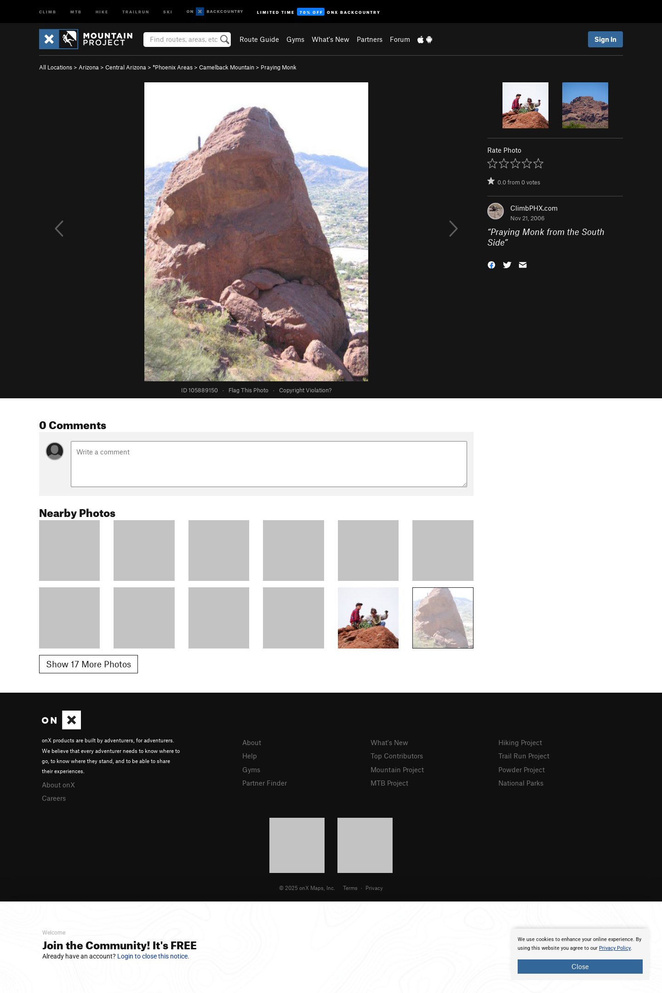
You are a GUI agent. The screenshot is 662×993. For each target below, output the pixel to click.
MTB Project (389, 783)
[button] (491, 263)
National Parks (520, 783)
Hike (102, 11)
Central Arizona (125, 67)
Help (249, 756)
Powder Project (521, 769)
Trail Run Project (523, 756)
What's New (330, 39)
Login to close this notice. (153, 956)
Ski (168, 11)
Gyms (295, 39)
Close (580, 966)
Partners (369, 39)
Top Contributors (397, 756)
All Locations (55, 67)
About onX (58, 785)
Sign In (605, 39)
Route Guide (259, 39)
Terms (350, 887)
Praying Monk (279, 67)
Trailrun (135, 11)
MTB (76, 11)
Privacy (374, 887)
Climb (48, 11)
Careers (54, 798)
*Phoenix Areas (173, 67)
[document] (580, 954)
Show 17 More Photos (88, 664)
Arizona (89, 67)
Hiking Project (520, 742)
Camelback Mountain (226, 67)
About (251, 742)
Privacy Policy (615, 948)
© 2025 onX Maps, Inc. (307, 887)
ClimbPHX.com (534, 208)
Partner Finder (264, 783)
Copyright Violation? (305, 390)
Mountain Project (397, 769)
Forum (400, 39)
